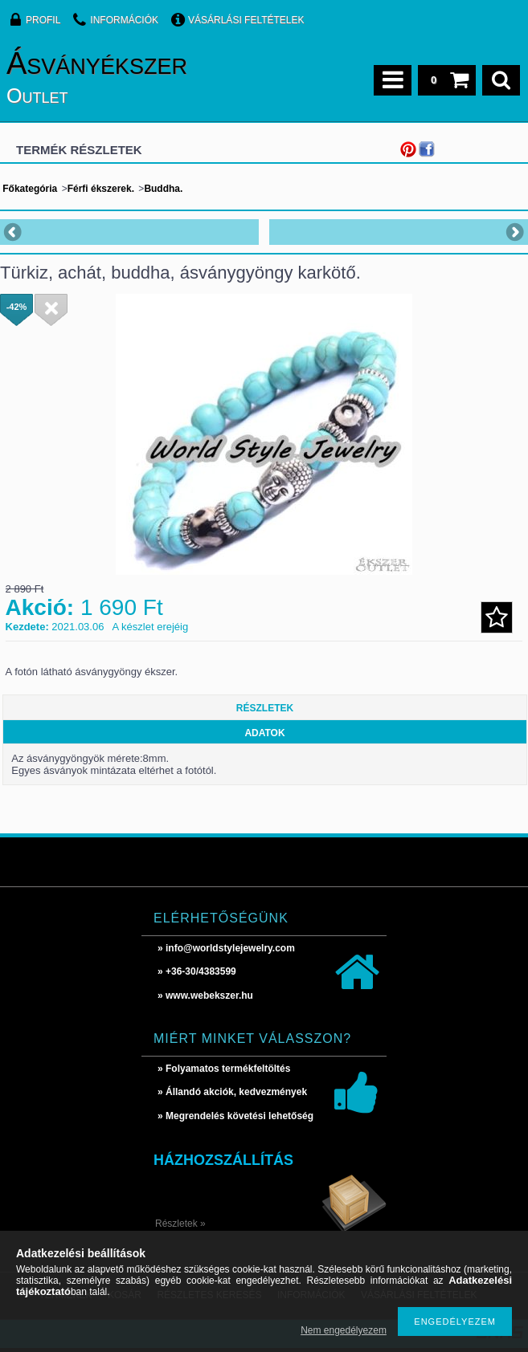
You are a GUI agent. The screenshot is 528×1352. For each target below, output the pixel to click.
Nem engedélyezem (344, 1330)
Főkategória (29, 188)
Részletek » (180, 1223)
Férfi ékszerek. (101, 188)
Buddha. (163, 188)
